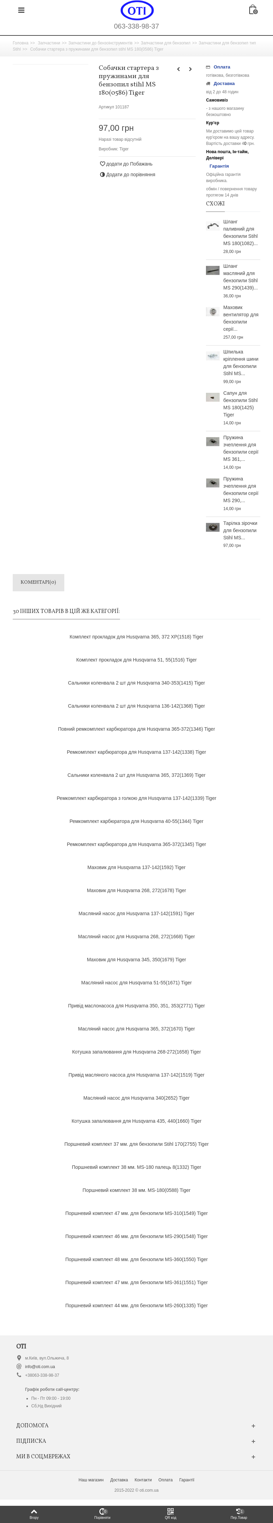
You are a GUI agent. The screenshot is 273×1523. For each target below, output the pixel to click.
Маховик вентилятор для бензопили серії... (240, 318)
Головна (21, 43)
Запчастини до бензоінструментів (100, 43)
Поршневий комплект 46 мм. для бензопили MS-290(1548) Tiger (136, 1236)
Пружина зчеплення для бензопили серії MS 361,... (240, 448)
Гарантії (186, 1480)
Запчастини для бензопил (165, 43)
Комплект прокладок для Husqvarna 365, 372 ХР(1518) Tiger (137, 636)
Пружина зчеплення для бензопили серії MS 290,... (240, 489)
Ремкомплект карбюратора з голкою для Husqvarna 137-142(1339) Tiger (136, 798)
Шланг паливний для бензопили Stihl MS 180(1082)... (240, 232)
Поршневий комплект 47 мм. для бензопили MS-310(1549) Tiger (136, 1213)
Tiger (124, 149)
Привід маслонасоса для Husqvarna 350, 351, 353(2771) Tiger (136, 1005)
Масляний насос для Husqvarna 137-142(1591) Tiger (137, 913)
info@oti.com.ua (40, 1366)
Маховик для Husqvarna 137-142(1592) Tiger (136, 867)
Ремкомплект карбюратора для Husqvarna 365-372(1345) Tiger (136, 844)
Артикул (106, 107)
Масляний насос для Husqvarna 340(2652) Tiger (137, 1098)
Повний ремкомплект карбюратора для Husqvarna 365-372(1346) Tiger (136, 729)
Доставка (119, 1480)
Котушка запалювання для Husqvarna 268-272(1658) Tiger (136, 1052)
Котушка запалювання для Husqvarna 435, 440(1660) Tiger (136, 1121)
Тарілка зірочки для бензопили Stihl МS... (240, 530)
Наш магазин (91, 1480)
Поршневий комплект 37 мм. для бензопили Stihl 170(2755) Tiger (136, 1144)
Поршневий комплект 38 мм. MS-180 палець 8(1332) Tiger (136, 1167)
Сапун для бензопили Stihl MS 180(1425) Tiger (240, 403)
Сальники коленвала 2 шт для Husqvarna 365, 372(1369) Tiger (136, 775)
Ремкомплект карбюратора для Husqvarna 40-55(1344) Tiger (136, 821)
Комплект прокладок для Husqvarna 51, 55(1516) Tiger (136, 660)
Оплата (166, 1480)
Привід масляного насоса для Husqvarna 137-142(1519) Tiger (136, 1075)
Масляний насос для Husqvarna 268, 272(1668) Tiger (136, 936)
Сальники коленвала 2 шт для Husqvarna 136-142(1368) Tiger (136, 706)
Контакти (143, 1480)
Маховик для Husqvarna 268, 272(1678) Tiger (136, 890)
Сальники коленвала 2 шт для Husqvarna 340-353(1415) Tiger (136, 683)
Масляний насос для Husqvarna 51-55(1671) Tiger (136, 982)
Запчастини (49, 43)
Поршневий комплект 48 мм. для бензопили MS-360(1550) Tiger (136, 1259)
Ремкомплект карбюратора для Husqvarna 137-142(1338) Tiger (136, 752)
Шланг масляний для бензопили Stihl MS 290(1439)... (240, 276)
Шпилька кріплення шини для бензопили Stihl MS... (240, 362)
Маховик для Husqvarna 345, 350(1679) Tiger (136, 959)
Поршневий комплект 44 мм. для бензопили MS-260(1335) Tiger (136, 1305)
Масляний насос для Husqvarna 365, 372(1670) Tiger (136, 1029)
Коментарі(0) (38, 582)
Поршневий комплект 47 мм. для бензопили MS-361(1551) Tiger (136, 1282)
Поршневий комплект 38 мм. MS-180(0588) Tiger (136, 1190)
